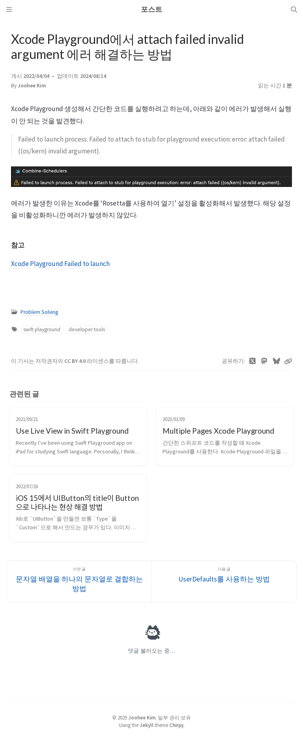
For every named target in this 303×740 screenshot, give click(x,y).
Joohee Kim (32, 85)
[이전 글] (79, 582)
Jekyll (146, 725)
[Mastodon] (264, 361)
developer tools (87, 329)
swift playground (41, 329)
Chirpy (176, 725)
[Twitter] (252, 361)
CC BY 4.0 (75, 361)
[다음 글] (224, 582)
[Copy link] (288, 361)
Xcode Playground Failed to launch (60, 263)
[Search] (294, 9)
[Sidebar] (9, 9)
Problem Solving (39, 312)
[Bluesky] (276, 361)
